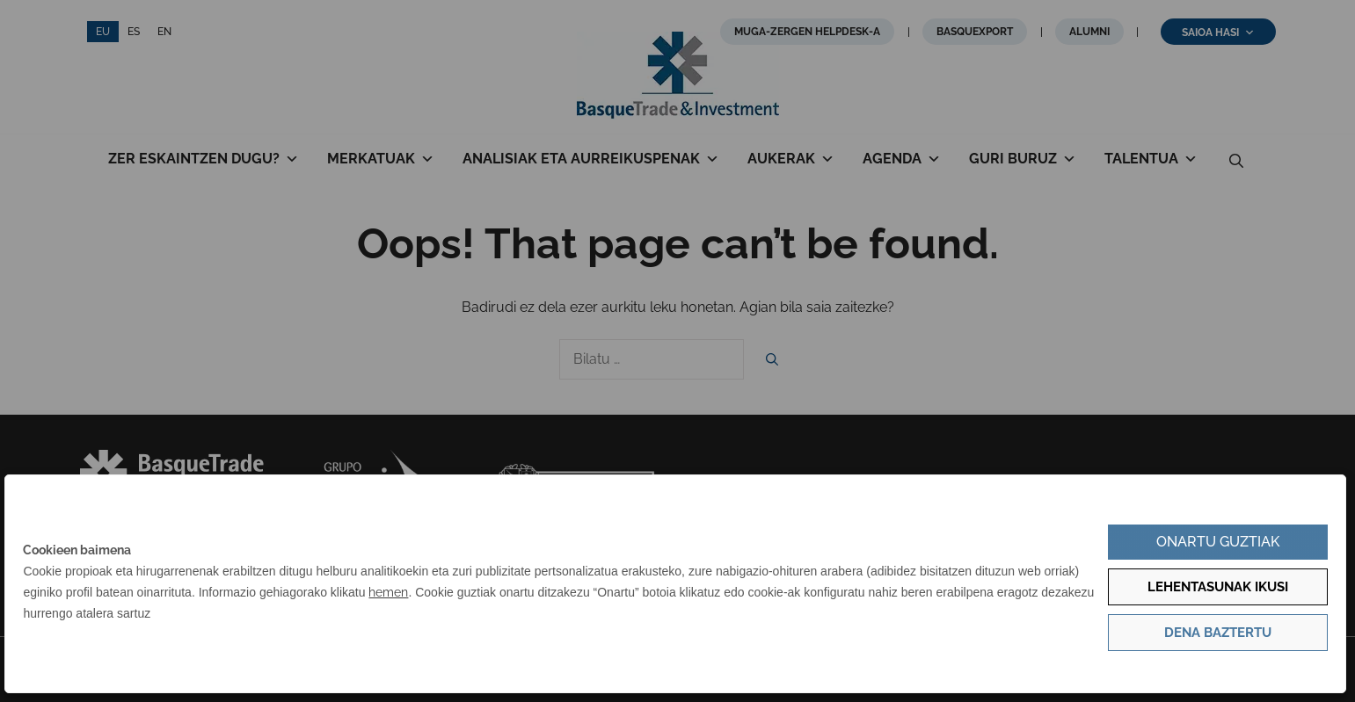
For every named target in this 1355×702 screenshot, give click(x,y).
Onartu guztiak (1217, 541)
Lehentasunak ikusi (1217, 587)
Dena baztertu (1217, 632)
